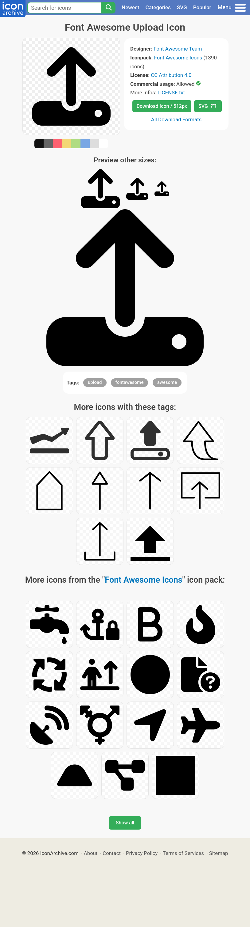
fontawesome (129, 382)
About (91, 853)
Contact (112, 853)
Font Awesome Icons (178, 58)
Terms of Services (183, 853)
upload (95, 382)
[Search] (108, 7)
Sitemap (218, 853)
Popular (202, 7)
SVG (182, 7)
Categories (158, 7)
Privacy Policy (142, 853)
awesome (167, 382)
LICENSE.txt (171, 92)
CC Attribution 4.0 (171, 75)
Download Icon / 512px (162, 106)
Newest (130, 7)
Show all (125, 823)
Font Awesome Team (178, 49)
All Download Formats (176, 119)
